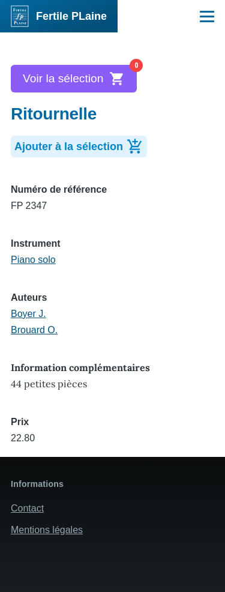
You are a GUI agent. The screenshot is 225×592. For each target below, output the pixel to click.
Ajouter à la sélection (80, 145)
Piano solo (33, 260)
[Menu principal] (207, 16)
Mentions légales (47, 530)
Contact (27, 508)
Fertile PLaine (71, 16)
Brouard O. (34, 330)
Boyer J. (28, 314)
